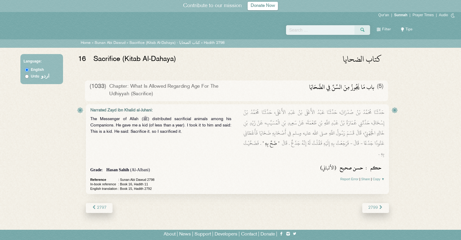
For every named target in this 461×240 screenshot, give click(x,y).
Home (86, 43)
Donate (268, 234)
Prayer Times (423, 15)
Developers (226, 234)
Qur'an (383, 15)
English (37, 70)
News (185, 234)
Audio (443, 15)
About (170, 234)
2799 (375, 208)
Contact (249, 234)
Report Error (349, 179)
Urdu (40, 76)
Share (365, 179)
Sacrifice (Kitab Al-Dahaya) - (165, 43)
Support (202, 234)
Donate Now (263, 6)
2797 (99, 208)
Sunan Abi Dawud (110, 43)
